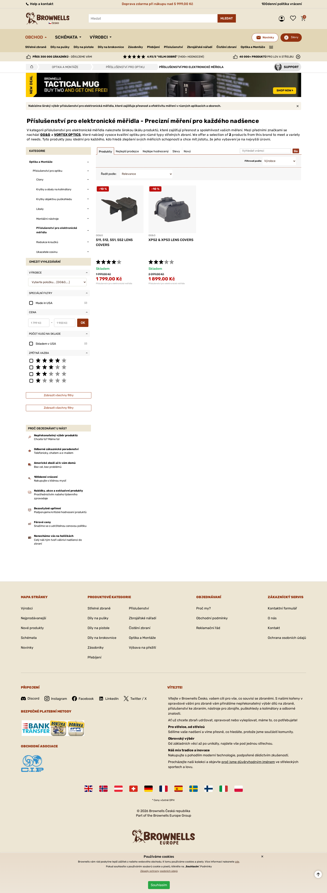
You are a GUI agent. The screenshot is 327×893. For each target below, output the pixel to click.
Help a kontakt (39, 4)
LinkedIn (109, 698)
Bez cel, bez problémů (48, 466)
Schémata (66, 37)
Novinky (27, 648)
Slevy (294, 37)
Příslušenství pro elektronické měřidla (114, 283)
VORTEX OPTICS (67, 135)
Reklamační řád (208, 628)
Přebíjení (153, 47)
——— (271, 47)
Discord (30, 698)
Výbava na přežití (142, 648)
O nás (272, 618)
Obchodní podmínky (212, 618)
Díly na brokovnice (111, 47)
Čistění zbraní (226, 47)
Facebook (83, 698)
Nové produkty (32, 628)
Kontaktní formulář (282, 608)
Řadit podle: (109, 174)
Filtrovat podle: (253, 161)
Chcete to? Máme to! (46, 439)
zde (237, 861)
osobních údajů (169, 871)
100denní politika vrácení (282, 4)
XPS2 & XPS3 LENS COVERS (170, 240)
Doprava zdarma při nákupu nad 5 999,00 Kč (157, 4)
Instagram (55, 698)
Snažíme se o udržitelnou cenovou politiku (60, 525)
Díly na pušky (59, 47)
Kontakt (274, 628)
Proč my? (203, 608)
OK (83, 323)
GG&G (45, 135)
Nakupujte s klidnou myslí (50, 480)
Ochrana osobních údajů (287, 638)
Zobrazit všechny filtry (59, 395)
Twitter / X (135, 698)
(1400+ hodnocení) (175, 56)
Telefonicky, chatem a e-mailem (53, 452)
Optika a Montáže (253, 47)
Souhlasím (159, 885)
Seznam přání (294, 18)
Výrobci (99, 37)
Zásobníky (135, 47)
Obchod (34, 37)
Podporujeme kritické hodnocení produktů (60, 512)
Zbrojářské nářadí (199, 47)
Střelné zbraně (35, 47)
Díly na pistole (84, 47)
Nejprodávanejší (33, 618)
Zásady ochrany (149, 871)
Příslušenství (173, 47)
